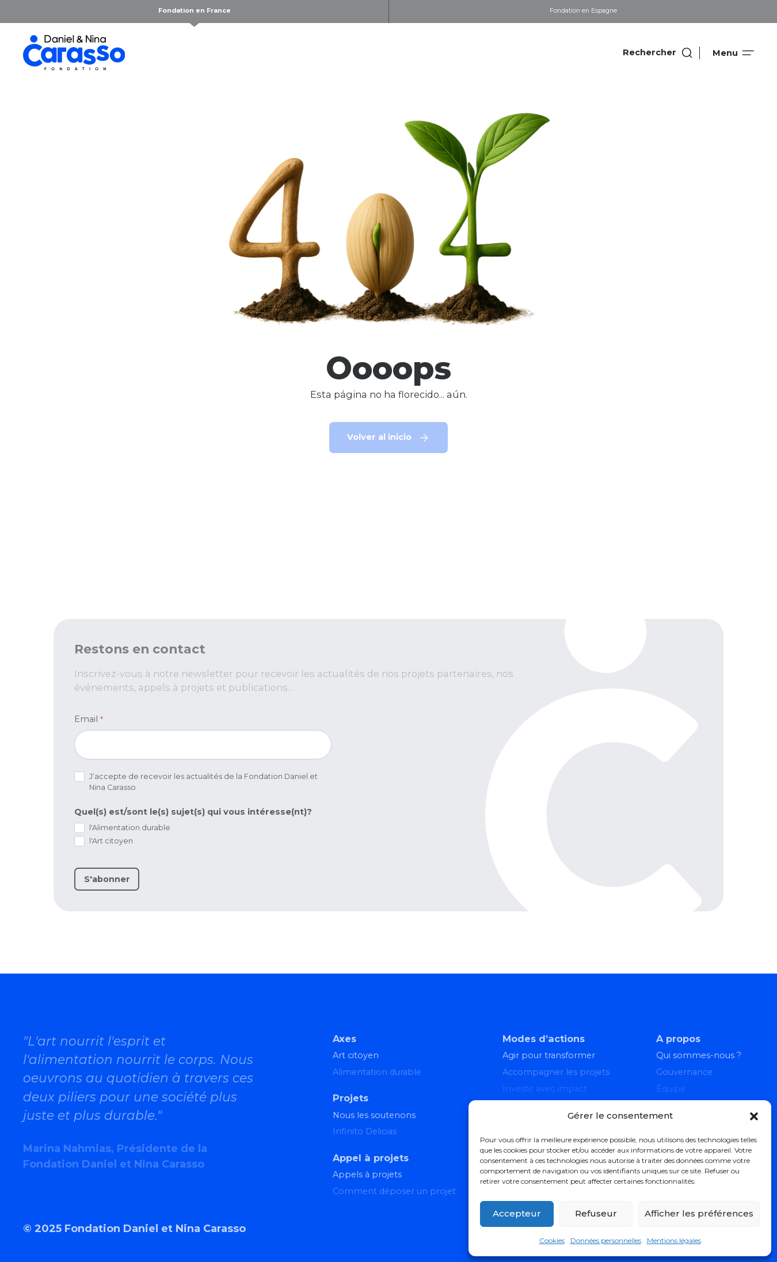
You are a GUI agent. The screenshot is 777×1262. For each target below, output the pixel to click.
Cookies (552, 1240)
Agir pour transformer (548, 1055)
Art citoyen (356, 1055)
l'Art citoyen (111, 841)
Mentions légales (674, 1240)
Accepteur (517, 1213)
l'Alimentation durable (129, 827)
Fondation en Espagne (583, 10)
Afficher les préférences (699, 1213)
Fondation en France (194, 10)
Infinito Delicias (365, 1131)
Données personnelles (605, 1240)
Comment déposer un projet (394, 1191)
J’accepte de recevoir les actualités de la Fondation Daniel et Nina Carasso (203, 782)
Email (88, 719)
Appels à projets (367, 1174)
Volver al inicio (379, 437)
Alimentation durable (377, 1072)
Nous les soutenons (374, 1115)
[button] (754, 1116)
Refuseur (596, 1213)
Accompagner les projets (556, 1072)
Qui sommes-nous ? (698, 1055)
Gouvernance (684, 1072)
